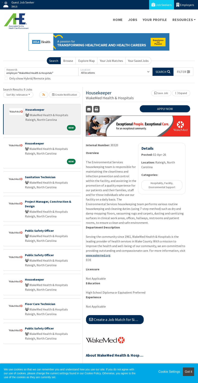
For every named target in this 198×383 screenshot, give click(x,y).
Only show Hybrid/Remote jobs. (30, 78)
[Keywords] (42, 71)
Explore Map (86, 61)
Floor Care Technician (40, 304)
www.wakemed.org (98, 255)
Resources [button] (182, 19)
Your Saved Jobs (138, 61)
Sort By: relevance (17, 94)
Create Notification (64, 94)
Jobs (132, 19)
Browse (68, 61)
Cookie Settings (169, 371)
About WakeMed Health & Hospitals (115, 355)
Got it (188, 371)
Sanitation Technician (40, 177)
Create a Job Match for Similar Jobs (116, 319)
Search (53, 61)
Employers (185, 4)
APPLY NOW (165, 109)
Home (118, 19)
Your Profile (155, 19)
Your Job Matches (111, 61)
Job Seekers (161, 4)
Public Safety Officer (39, 231)
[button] (183, 71)
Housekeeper (34, 110)
